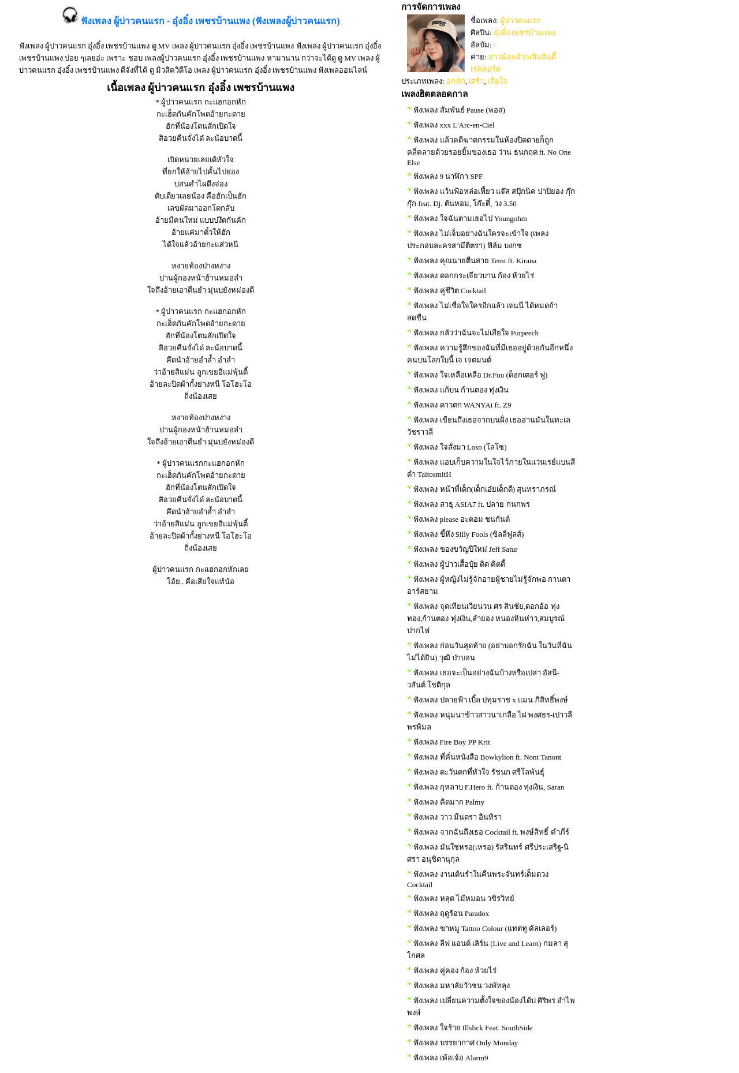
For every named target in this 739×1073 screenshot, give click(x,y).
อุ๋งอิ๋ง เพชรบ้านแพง (524, 32)
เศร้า (476, 81)
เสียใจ (497, 81)
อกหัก (455, 81)
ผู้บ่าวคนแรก (520, 20)
